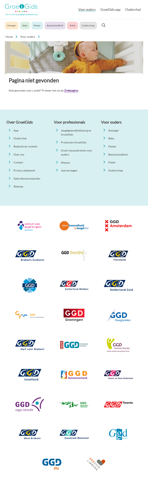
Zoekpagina (71, 90)
